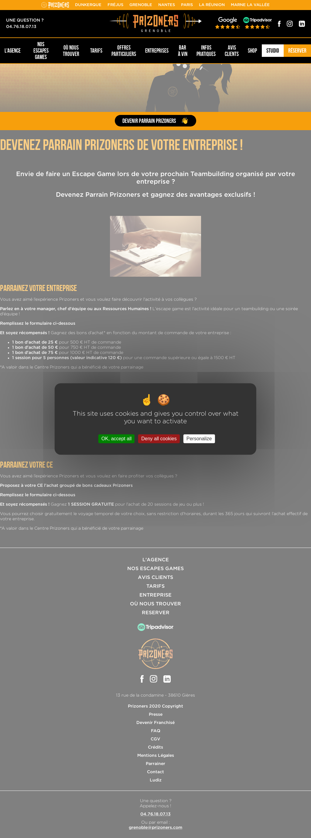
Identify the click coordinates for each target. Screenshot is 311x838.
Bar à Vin (182, 50)
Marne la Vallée (250, 5)
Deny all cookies (159, 438)
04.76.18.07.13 (21, 27)
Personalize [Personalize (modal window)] (199, 438)
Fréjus (115, 5)
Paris (187, 5)
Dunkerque (88, 5)
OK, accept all (116, 438)
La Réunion (212, 5)
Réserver (297, 50)
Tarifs (96, 50)
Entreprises (157, 50)
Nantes (166, 5)
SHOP (252, 50)
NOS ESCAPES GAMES (41, 50)
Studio (272, 50)
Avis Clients (232, 50)
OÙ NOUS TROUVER (71, 50)
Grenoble (140, 5)
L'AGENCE (13, 50)
